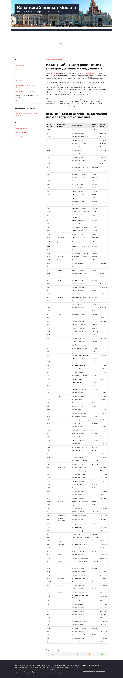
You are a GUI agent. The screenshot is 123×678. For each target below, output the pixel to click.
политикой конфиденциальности (94, 671)
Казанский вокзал (22, 65)
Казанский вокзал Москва (46, 7)
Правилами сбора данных (50, 669)
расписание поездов (88, 73)
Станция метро (21, 128)
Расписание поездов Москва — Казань (27, 114)
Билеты (18, 69)
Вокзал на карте (21, 132)
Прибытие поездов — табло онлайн (26, 86)
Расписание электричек (24, 101)
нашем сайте (53, 73)
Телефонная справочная (24, 73)
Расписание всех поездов (25, 91)
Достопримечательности (24, 136)
